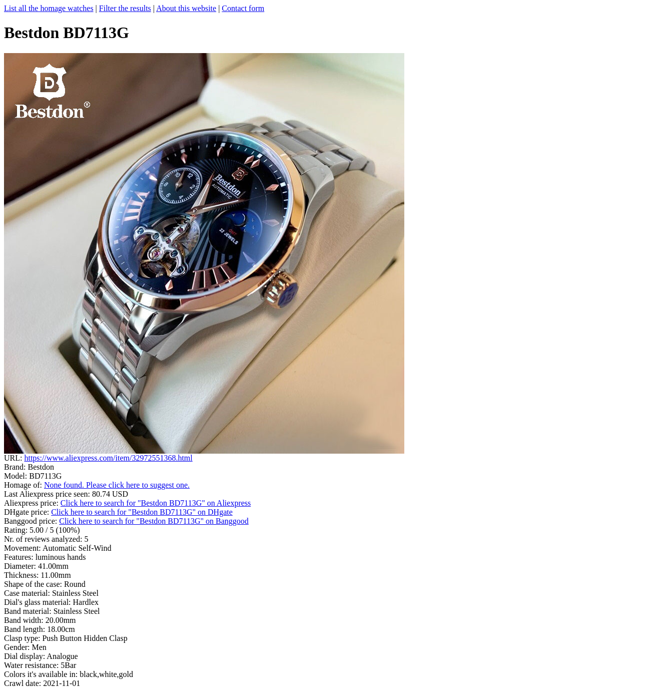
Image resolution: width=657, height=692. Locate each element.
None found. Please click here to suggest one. (117, 485)
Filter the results (125, 8)
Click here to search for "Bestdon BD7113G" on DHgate (142, 512)
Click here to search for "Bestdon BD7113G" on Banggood (154, 521)
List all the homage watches (49, 8)
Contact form (243, 8)
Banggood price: (31, 521)
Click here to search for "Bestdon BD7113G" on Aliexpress (156, 503)
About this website (186, 8)
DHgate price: (27, 512)
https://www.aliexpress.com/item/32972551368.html (108, 458)
